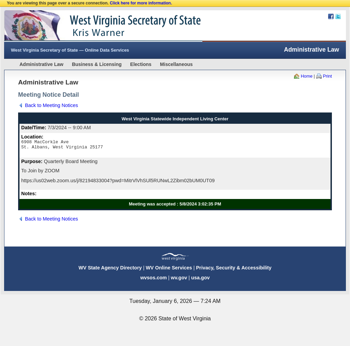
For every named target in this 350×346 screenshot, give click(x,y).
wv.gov (179, 280)
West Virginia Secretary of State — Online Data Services (70, 50)
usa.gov (200, 280)
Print (327, 76)
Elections (140, 64)
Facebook (331, 16)
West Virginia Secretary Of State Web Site (92, 26)
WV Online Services (169, 271)
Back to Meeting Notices (51, 105)
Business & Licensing (96, 64)
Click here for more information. (141, 3)
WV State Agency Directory (110, 271)
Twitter (338, 16)
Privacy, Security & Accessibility (233, 271)
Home (306, 76)
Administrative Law (41, 64)
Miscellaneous (176, 64)
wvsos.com (153, 280)
